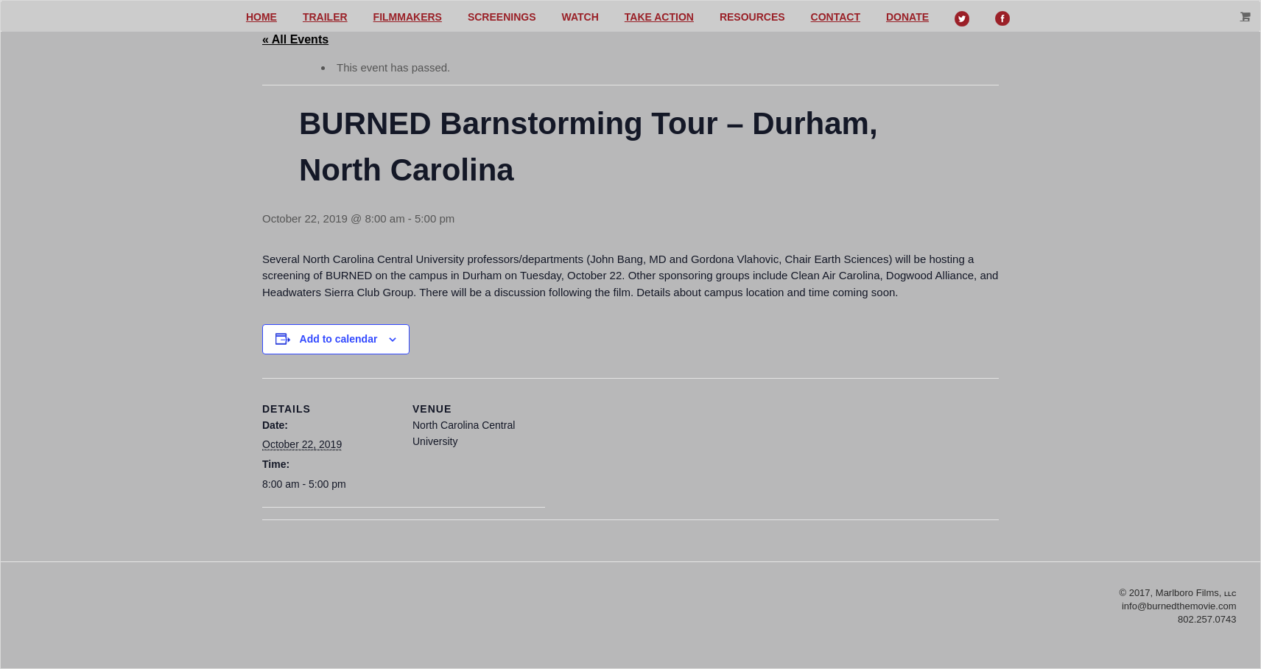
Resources (752, 17)
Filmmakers (407, 17)
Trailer (325, 17)
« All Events (295, 39)
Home (261, 17)
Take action (659, 17)
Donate (907, 17)
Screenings (502, 17)
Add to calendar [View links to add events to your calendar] (339, 339)
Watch (580, 17)
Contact (835, 17)
